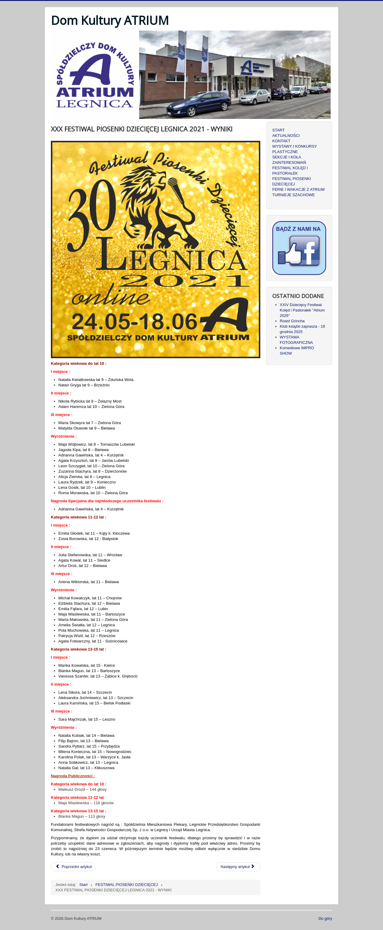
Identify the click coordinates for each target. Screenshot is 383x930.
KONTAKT (281, 141)
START (278, 130)
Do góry (325, 918)
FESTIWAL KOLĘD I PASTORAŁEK (290, 171)
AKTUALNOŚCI (286, 135)
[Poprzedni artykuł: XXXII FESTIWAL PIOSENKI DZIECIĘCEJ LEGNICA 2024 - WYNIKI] (73, 866)
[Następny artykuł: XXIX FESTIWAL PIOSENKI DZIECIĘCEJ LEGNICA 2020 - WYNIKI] (238, 866)
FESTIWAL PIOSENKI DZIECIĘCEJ (291, 181)
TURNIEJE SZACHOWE (293, 195)
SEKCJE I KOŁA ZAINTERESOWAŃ (289, 160)
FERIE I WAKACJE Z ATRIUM (298, 189)
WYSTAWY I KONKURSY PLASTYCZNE (294, 149)
